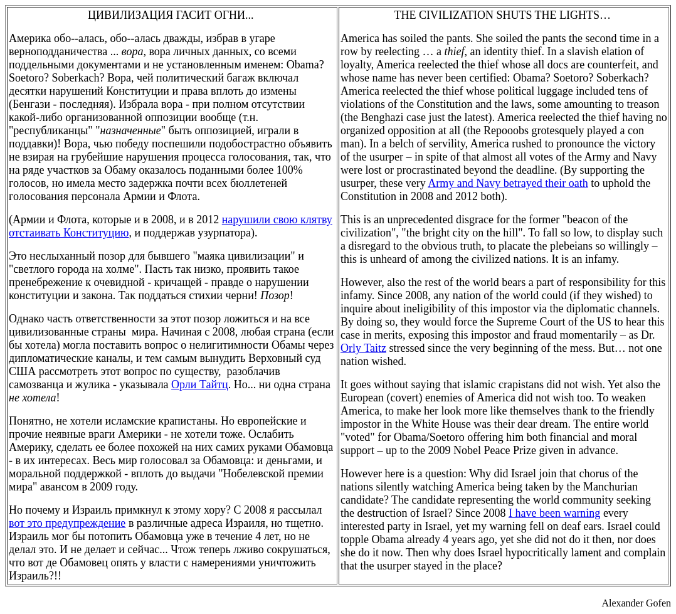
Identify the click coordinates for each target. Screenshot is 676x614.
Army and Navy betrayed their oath (508, 183)
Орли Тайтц (199, 384)
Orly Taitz (363, 348)
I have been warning (554, 513)
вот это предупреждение (67, 523)
